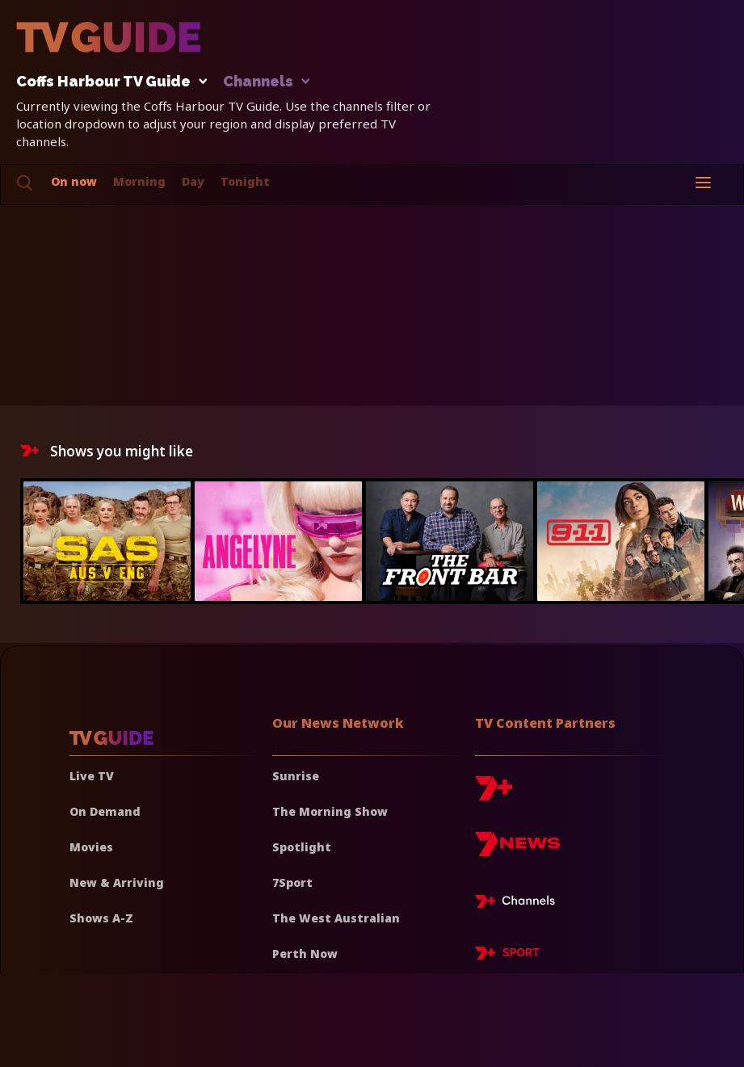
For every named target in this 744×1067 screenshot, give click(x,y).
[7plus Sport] (507, 955)
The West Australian (336, 918)
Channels (265, 82)
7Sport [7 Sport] (292, 882)
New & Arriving (116, 882)
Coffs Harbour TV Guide (107, 82)
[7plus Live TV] (519, 904)
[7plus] (493, 794)
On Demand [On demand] (105, 811)
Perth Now (305, 953)
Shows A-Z (101, 918)
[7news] (517, 850)
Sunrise (295, 775)
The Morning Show (330, 811)
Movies (91, 847)
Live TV (91, 775)
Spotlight (301, 847)
